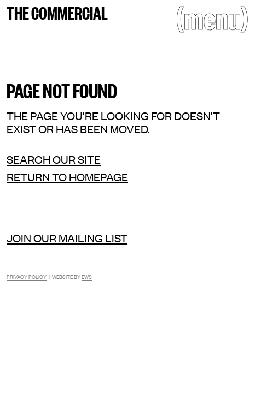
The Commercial (57, 12)
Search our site (54, 159)
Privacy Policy (27, 276)
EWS (87, 276)
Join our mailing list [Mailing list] (67, 237)
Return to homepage (67, 176)
